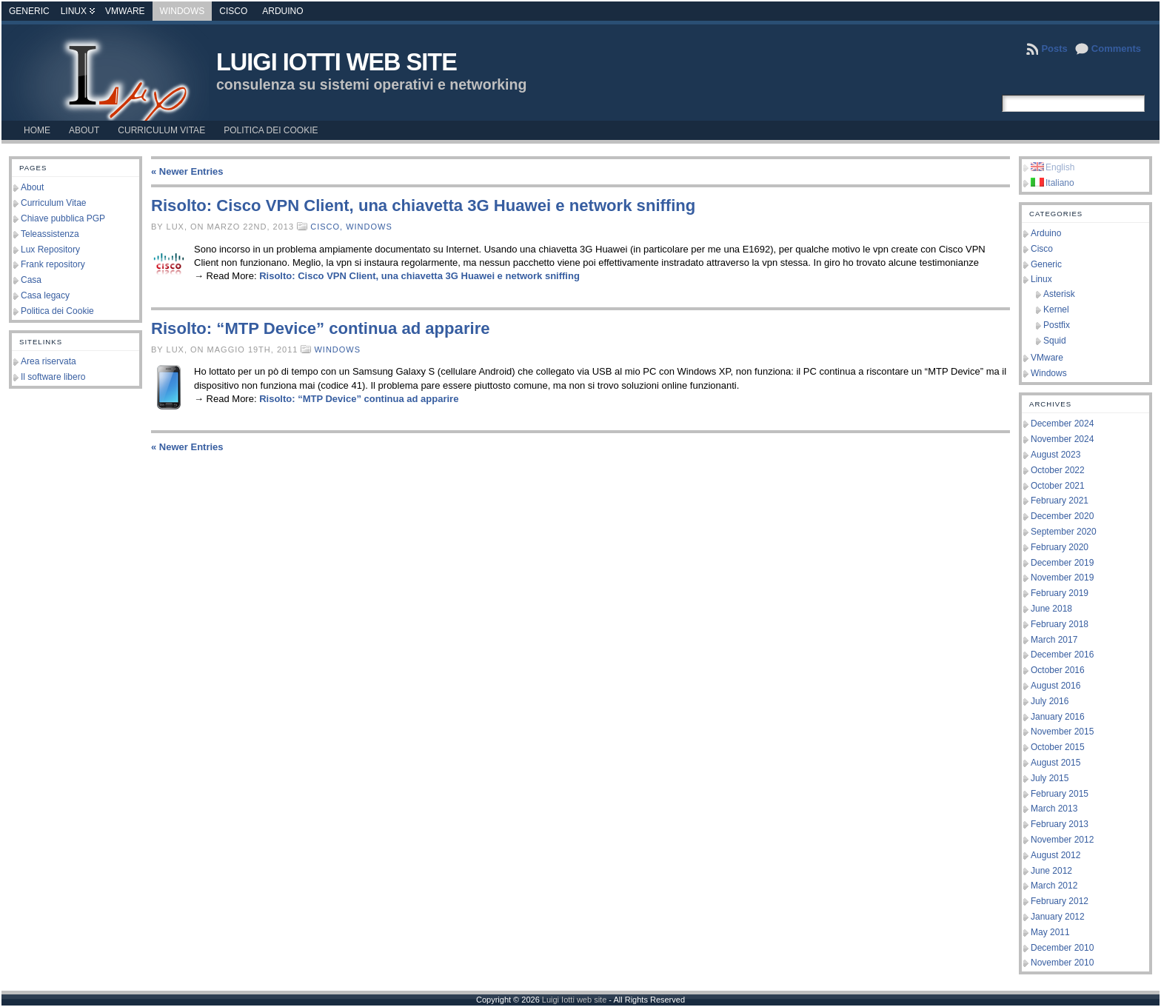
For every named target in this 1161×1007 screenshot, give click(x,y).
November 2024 (1062, 439)
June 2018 (1051, 608)
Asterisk (1059, 294)
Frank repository (53, 264)
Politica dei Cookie (57, 311)
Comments (1116, 48)
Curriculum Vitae (53, 203)
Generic (29, 11)
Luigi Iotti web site (336, 62)
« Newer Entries (187, 171)
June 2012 (1051, 871)
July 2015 (1049, 778)
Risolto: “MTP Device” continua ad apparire (320, 328)
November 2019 (1062, 577)
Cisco (233, 11)
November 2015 (1062, 731)
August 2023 (1055, 454)
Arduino (282, 11)
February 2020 (1059, 547)
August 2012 (1055, 855)
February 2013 (1059, 824)
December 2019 (1062, 563)
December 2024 (1062, 423)
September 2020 (1064, 531)
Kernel (1056, 309)
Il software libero (53, 377)
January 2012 (1058, 916)
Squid (1054, 340)
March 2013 (1054, 808)
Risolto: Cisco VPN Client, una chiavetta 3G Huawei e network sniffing (423, 205)
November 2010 (1062, 962)
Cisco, (328, 226)
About (32, 187)
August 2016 (1055, 685)
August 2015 (1055, 762)
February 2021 (1059, 500)
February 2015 (1059, 794)
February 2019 (1059, 593)
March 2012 (1054, 885)
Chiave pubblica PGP (63, 218)
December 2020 (1062, 516)
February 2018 (1059, 624)
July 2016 (1049, 701)
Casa (31, 280)
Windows (182, 11)
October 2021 (1058, 486)
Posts (1054, 48)
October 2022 (1058, 470)
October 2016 (1058, 670)
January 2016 (1058, 717)
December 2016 (1062, 654)
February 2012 (1059, 901)
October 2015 (1058, 747)
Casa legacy (45, 295)
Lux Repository (50, 249)
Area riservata (48, 361)
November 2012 (1062, 839)
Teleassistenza (50, 234)
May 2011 (1050, 932)
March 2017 (1054, 640)
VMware (125, 11)
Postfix (1056, 325)
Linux (74, 11)
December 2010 (1062, 948)
